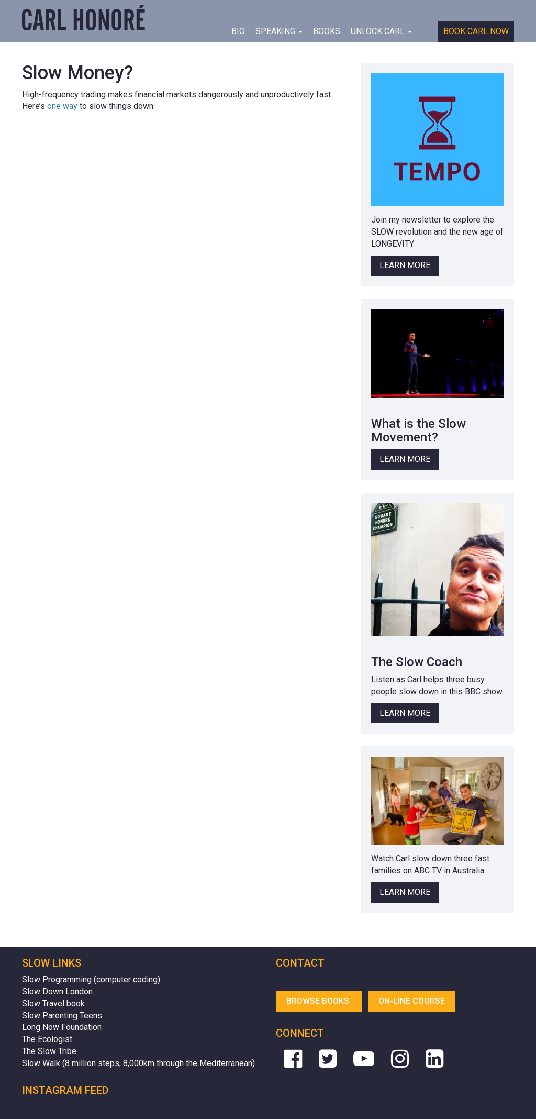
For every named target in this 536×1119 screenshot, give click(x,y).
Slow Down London (57, 991)
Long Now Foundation (62, 1027)
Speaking (279, 31)
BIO (238, 31)
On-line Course (411, 1001)
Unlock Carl (381, 31)
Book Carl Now (476, 31)
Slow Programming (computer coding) (91, 979)
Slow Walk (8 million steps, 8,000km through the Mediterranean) (138, 1063)
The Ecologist (47, 1039)
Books (326, 31)
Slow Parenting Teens (62, 1016)
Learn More (404, 265)
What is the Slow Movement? (418, 430)
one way (62, 106)
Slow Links (51, 963)
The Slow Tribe (49, 1051)
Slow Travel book (53, 1004)
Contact (300, 963)
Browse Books (318, 1001)
